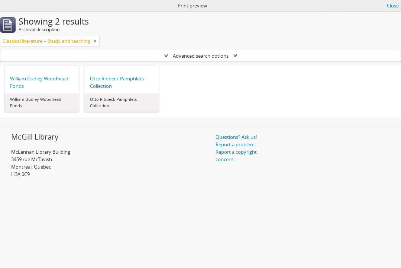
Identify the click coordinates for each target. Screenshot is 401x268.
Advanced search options (201, 55)
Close (393, 5)
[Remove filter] (95, 41)
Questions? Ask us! (236, 137)
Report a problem (235, 144)
